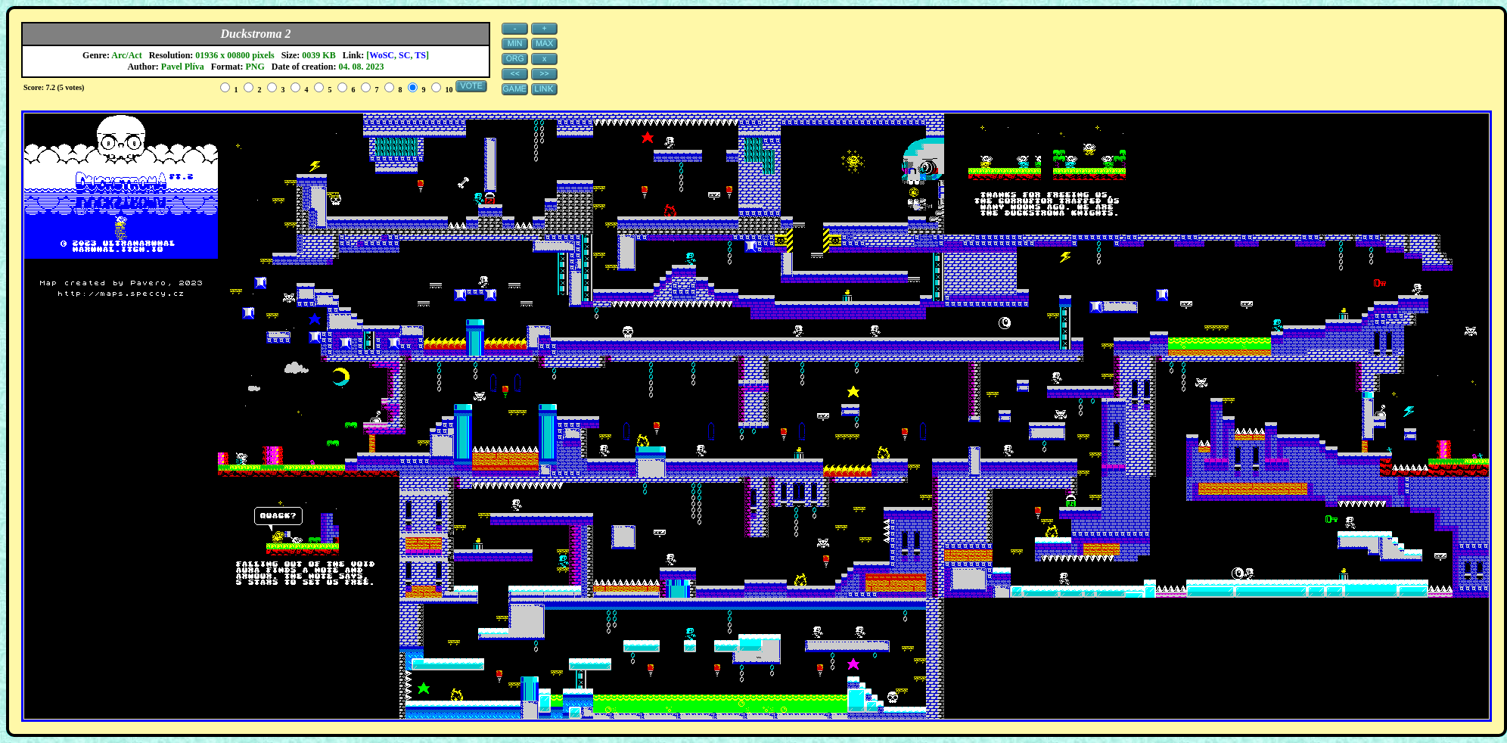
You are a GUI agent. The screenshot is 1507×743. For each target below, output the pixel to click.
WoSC (381, 55)
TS (420, 55)
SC (404, 55)
